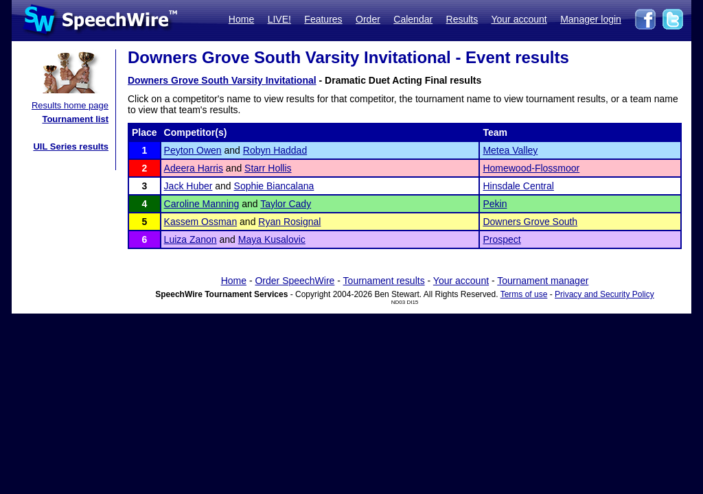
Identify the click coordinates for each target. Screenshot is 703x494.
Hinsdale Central (518, 185)
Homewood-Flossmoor (531, 168)
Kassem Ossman (201, 221)
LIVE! (279, 19)
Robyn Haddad (275, 150)
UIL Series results (70, 146)
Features (323, 19)
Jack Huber (188, 185)
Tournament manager (542, 280)
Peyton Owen (193, 150)
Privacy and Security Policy (604, 294)
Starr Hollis (267, 168)
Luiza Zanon (190, 239)
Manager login (590, 19)
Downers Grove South (530, 221)
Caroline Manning (202, 203)
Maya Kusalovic (272, 239)
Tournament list (75, 119)
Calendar (413, 19)
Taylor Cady (285, 203)
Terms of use (524, 294)
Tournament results (384, 280)
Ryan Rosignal (289, 221)
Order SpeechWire (294, 280)
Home (241, 19)
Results (462, 19)
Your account (518, 19)
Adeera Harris (193, 168)
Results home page (70, 105)
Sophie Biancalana (274, 185)
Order (368, 19)
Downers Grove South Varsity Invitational (222, 80)
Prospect (501, 239)
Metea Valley (510, 150)
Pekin (495, 203)
